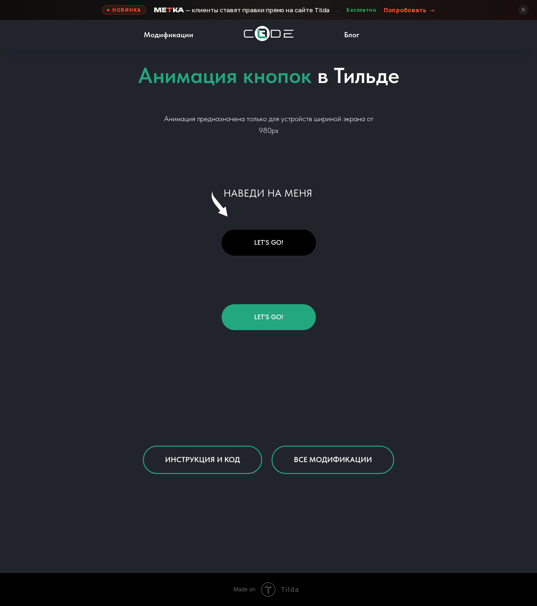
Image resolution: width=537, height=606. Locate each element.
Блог (351, 34)
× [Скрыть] (523, 10)
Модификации (168, 34)
